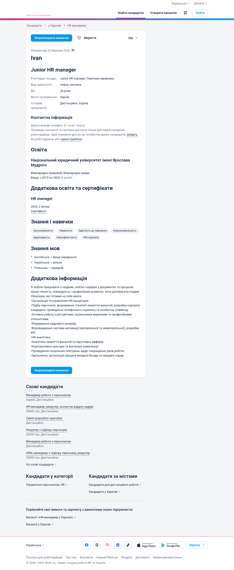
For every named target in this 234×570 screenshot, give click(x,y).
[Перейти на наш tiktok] (128, 545)
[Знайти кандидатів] (130, 12)
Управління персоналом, (47, 484)
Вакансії (40, 524)
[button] (185, 12)
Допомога (142, 557)
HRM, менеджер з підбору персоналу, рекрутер (58, 453)
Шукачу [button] (197, 545)
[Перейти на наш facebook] (86, 545)
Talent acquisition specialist (44, 418)
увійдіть (132, 134)
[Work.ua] (38, 13)
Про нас (71, 557)
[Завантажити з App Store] (146, 545)
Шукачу (201, 3)
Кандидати (116, 484)
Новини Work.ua (107, 557)
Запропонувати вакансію (51, 38)
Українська (35, 545)
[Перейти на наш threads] (96, 545)
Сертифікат (38, 211)
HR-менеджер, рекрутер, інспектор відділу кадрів (59, 406)
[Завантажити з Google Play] (171, 545)
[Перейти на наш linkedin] (117, 545)
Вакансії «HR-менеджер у (51, 517)
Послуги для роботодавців (44, 557)
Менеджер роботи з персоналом (48, 395)
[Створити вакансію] (164, 12)
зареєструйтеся (71, 139)
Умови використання (167, 557)
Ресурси (126, 557)
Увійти (200, 13)
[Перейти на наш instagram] (107, 545)
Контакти (86, 557)
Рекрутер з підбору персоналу (46, 429)
